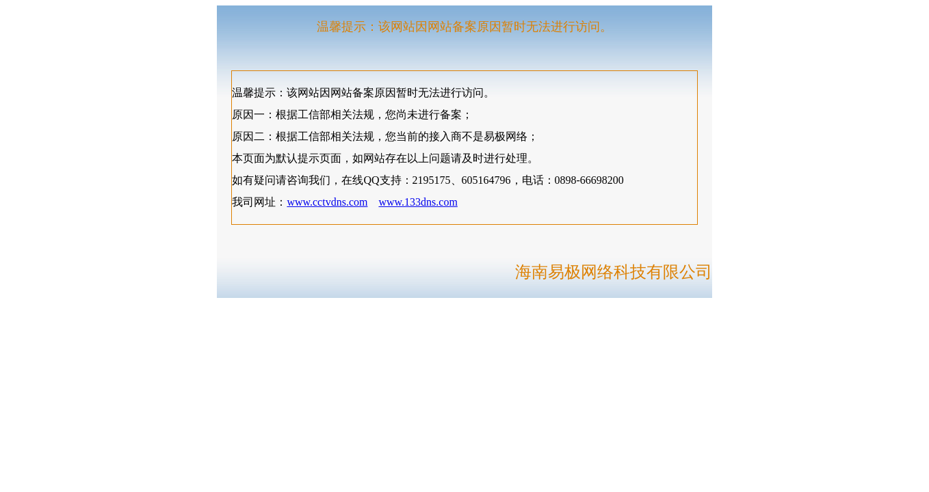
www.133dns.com (417, 202)
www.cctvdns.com (327, 202)
